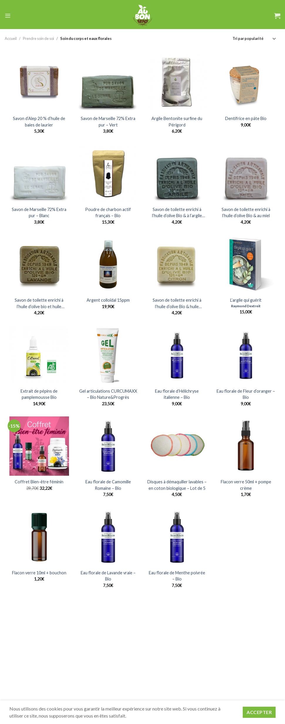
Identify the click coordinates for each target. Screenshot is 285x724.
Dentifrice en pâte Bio (246, 118)
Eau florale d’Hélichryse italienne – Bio (177, 394)
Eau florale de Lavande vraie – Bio (108, 576)
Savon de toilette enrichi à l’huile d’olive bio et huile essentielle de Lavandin (39, 304)
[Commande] (254, 38)
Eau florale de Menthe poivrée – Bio (177, 576)
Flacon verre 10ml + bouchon (39, 572)
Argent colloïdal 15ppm (108, 300)
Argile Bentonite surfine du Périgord (176, 121)
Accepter (259, 712)
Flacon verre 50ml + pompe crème (246, 485)
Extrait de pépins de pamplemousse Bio (39, 394)
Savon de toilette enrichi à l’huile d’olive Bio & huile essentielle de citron (177, 304)
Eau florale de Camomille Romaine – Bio (108, 485)
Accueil (11, 38)
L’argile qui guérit (246, 300)
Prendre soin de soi (38, 38)
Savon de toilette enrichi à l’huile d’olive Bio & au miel (246, 212)
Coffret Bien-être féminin (39, 481)
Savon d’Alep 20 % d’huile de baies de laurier (39, 121)
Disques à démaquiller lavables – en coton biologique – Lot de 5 (177, 485)
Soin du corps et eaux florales (86, 38)
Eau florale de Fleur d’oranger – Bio (246, 394)
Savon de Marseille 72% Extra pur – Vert (108, 121)
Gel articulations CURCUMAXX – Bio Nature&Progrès (108, 394)
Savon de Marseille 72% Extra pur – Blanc (39, 212)
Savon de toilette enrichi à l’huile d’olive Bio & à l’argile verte (177, 213)
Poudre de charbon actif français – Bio (108, 212)
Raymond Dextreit (246, 306)
